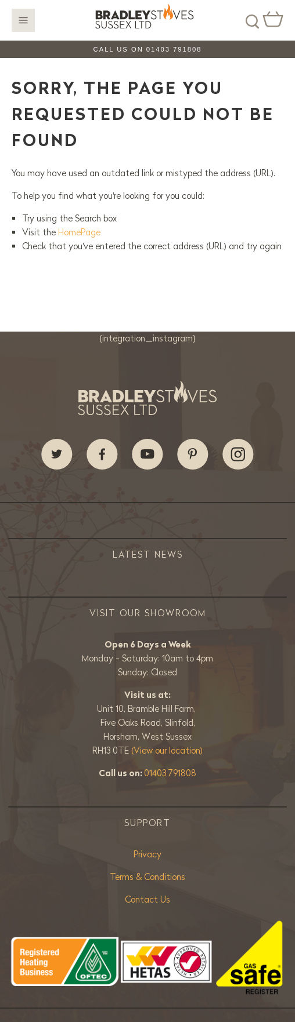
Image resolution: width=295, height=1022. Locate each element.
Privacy (147, 854)
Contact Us (147, 899)
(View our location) (167, 750)
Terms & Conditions (147, 876)
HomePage (79, 232)
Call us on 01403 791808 (147, 49)
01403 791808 (170, 773)
